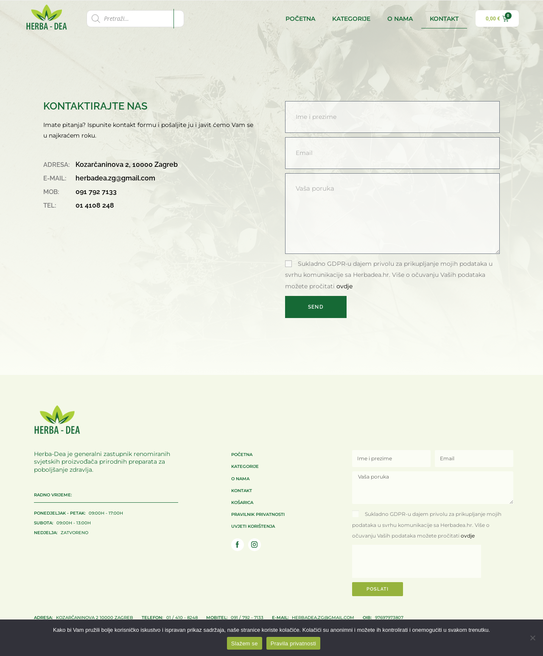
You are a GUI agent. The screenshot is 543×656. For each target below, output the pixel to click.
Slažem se (244, 643)
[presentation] (416, 561)
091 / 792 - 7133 (234, 617)
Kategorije (351, 19)
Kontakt (444, 19)
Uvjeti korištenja (253, 525)
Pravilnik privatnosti (258, 514)
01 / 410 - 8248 (170, 617)
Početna (300, 19)
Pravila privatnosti (293, 643)
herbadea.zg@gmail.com (115, 178)
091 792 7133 (96, 192)
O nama (400, 19)
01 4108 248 (95, 205)
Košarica (242, 502)
